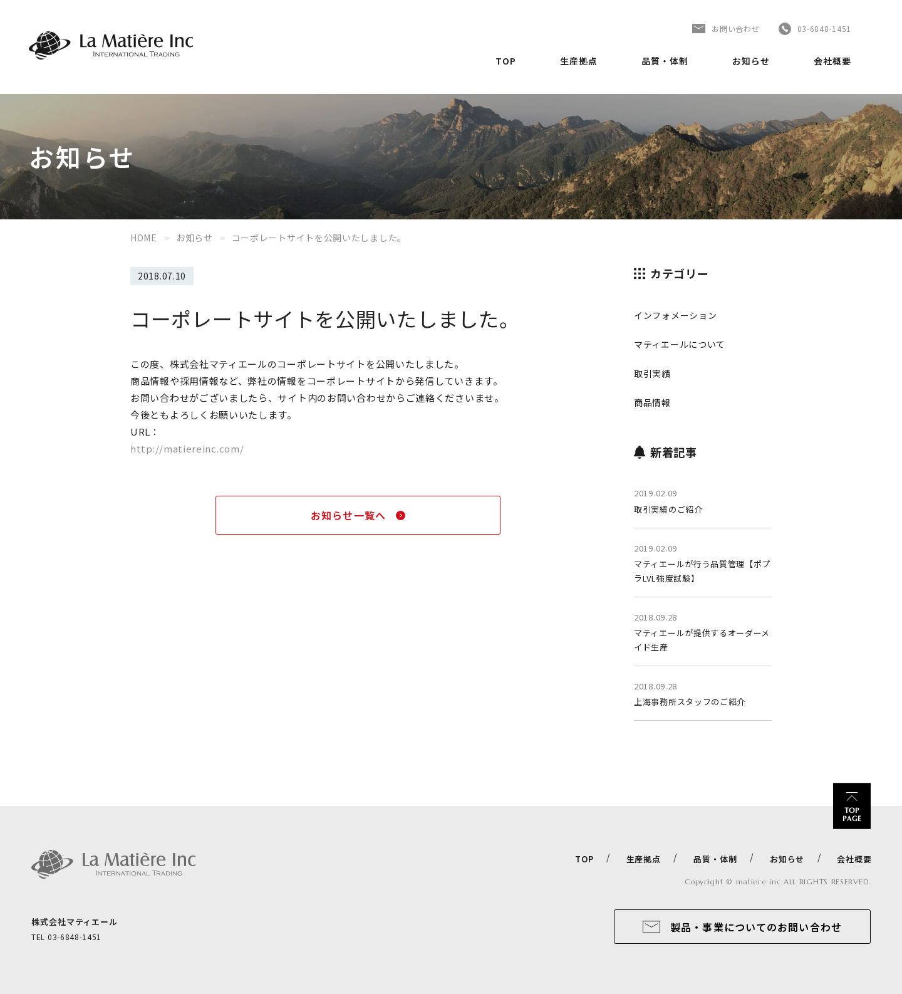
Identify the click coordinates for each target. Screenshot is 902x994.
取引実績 (652, 373)
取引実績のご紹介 (668, 509)
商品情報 (652, 402)
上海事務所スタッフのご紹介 (689, 702)
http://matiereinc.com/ (187, 448)
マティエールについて (679, 344)
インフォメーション (675, 315)
